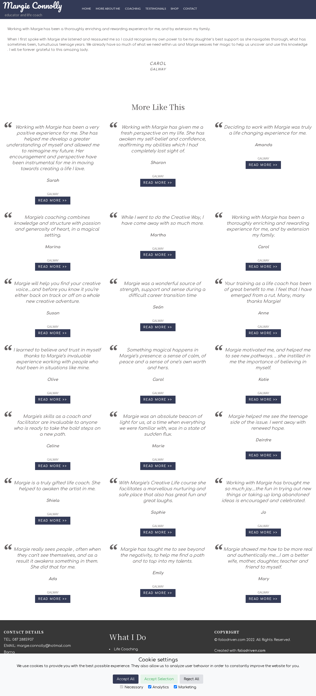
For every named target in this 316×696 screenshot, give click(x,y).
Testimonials (155, 8)
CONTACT (190, 8)
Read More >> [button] (52, 200)
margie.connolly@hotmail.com (44, 646)
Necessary (131, 687)
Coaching (133, 8)
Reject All (191, 679)
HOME (86, 8)
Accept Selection (159, 679)
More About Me (108, 8)
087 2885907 (23, 639)
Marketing (185, 687)
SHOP (174, 8)
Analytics (158, 687)
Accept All (126, 679)
